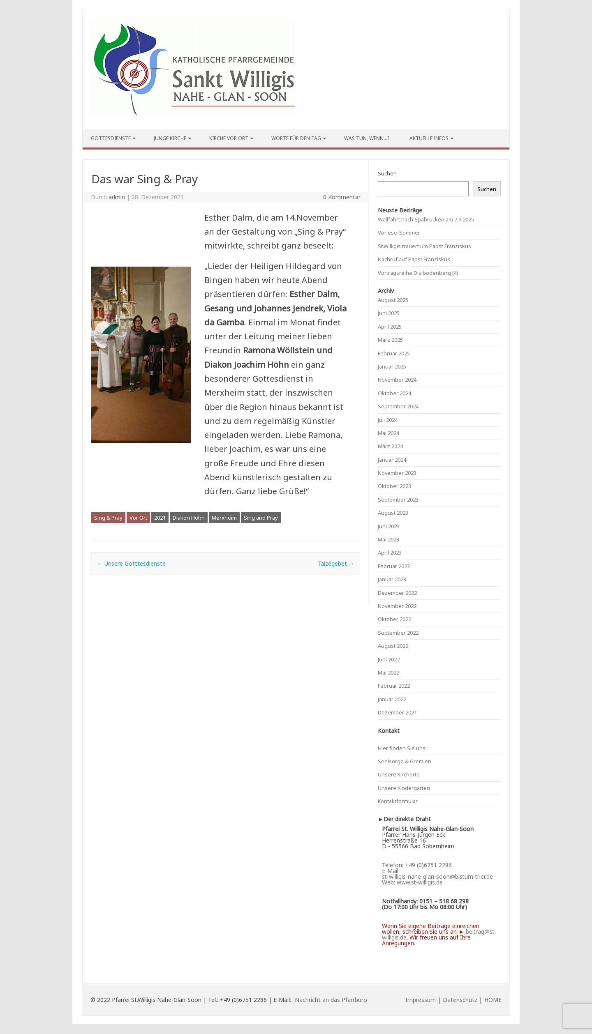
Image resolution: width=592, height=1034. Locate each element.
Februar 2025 (394, 353)
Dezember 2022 (397, 592)
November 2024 (397, 379)
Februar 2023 (394, 566)
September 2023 (398, 499)
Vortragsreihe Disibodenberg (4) (418, 272)
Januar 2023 (392, 579)
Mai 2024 (388, 433)
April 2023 (390, 552)
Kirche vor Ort (228, 138)
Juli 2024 (388, 420)
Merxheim (224, 517)
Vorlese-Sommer (399, 232)
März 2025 (390, 339)
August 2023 (393, 512)
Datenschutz (460, 1000)
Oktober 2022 (394, 619)
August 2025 (393, 300)
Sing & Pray (108, 517)
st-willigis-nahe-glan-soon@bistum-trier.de (437, 876)
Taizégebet (335, 563)
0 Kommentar (342, 197)
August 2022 (393, 645)
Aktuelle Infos (429, 138)
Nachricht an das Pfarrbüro (331, 1000)
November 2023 (397, 473)
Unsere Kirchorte (399, 774)
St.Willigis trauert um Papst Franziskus (424, 246)
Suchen (387, 173)
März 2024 (390, 446)
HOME (493, 1000)
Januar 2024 (392, 459)
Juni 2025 (389, 313)
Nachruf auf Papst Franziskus (414, 259)
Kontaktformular (398, 801)
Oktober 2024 (394, 393)
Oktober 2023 (394, 486)
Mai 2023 (388, 539)
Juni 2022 (389, 659)
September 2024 (398, 406)
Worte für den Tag (296, 138)
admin (117, 197)
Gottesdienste (111, 138)
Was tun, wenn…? (366, 138)
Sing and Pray (261, 517)
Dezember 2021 (397, 712)
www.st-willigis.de (420, 882)
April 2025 (390, 326)
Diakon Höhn (189, 517)
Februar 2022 (394, 685)
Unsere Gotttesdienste (131, 563)
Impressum (420, 1000)
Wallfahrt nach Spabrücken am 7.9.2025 (426, 219)
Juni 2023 (389, 526)
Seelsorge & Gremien (404, 761)
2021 (160, 517)
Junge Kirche (170, 138)
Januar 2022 (392, 699)
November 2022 (397, 606)
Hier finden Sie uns (402, 748)
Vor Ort (138, 517)
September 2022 (398, 632)
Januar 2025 (392, 366)
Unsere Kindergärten (404, 788)
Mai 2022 (388, 672)
